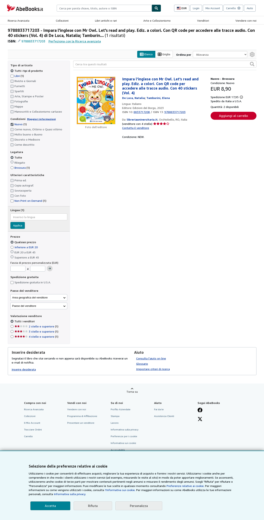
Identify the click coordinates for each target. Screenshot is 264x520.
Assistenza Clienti (164, 416)
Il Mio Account (32, 423)
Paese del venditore (24, 305)
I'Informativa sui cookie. (120, 490)
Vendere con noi (245, 20)
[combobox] (104, 8)
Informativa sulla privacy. (70, 494)
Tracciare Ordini (33, 429)
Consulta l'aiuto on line (151, 358)
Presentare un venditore (80, 423)
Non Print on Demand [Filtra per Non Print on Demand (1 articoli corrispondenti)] (28, 201)
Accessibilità (118, 449)
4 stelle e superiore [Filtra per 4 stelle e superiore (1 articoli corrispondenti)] (36, 336)
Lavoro (115, 423)
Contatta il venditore (135, 128)
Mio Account (212, 8)
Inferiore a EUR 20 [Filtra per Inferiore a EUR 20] (24, 247)
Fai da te (159, 409)
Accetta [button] (50, 506)
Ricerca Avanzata (18, 20)
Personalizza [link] (139, 506)
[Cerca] (156, 8)
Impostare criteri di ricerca (153, 369)
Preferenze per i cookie (124, 436)
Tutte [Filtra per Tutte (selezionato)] (16, 157)
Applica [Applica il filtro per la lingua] (17, 225)
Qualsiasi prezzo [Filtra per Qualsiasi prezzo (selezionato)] (23, 242)
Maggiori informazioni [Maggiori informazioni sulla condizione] (41, 119)
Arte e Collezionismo (157, 20)
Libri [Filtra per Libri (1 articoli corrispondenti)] (17, 76)
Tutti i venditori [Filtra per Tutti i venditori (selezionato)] (24, 321)
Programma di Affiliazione (82, 416)
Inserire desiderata (24, 369)
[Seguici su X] (200, 419)
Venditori (203, 20)
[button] (252, 64)
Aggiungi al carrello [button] (233, 116)
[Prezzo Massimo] (37, 269)
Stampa (115, 416)
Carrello (28, 436)
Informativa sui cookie (123, 443)
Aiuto (250, 8)
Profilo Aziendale (120, 409)
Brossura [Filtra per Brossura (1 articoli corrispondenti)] (20, 167)
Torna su (132, 391)
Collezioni (62, 20)
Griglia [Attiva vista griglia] (164, 54)
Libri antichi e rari (106, 20)
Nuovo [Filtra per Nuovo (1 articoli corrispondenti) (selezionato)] (18, 124)
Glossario (142, 363)
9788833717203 (33, 41)
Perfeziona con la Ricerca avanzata (75, 41)
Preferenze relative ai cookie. (185, 486)
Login (196, 8)
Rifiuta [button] (93, 506)
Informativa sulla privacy (124, 429)
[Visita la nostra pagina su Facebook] (200, 410)
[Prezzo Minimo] (17, 269)
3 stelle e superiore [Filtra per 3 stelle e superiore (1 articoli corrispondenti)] (36, 331)
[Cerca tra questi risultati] (164, 64)
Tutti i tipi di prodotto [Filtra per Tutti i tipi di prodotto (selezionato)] (27, 70)
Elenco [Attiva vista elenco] (146, 54)
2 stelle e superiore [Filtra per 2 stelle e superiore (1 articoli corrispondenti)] (36, 326)
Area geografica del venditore (30, 297)
